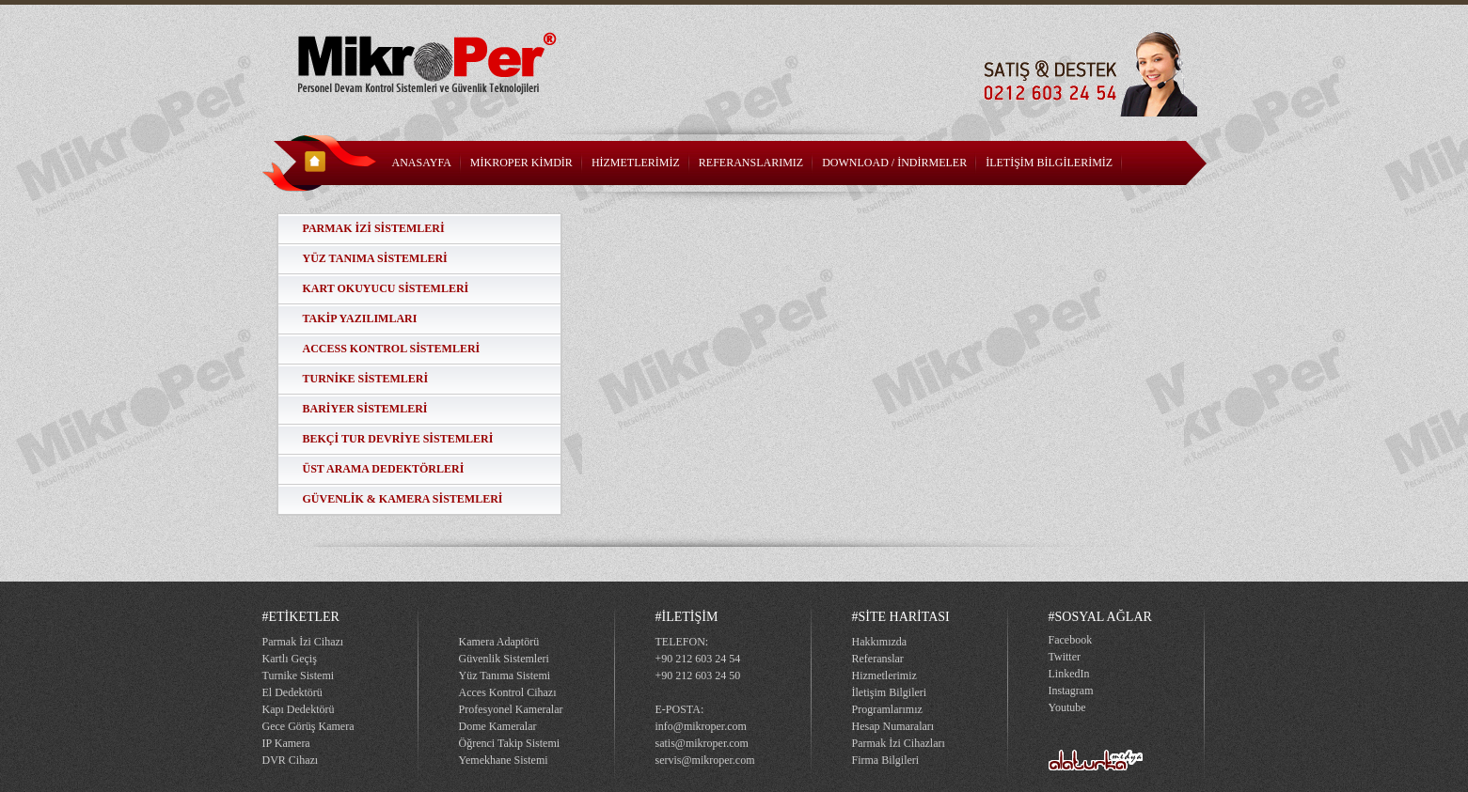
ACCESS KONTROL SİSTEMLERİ (392, 348)
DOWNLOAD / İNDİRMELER (894, 162)
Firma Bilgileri (886, 760)
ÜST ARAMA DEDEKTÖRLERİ (384, 468)
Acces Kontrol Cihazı (508, 692)
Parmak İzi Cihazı (303, 641)
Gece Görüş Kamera (308, 726)
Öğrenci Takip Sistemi (509, 743)
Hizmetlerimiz (884, 675)
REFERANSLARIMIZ (751, 162)
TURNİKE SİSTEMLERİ (366, 378)
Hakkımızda (880, 641)
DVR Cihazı (290, 760)
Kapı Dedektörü (298, 709)
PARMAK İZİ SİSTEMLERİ (374, 228)
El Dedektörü (292, 692)
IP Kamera (286, 743)
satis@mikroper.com (702, 743)
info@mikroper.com (701, 726)
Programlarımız (887, 709)
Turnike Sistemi (298, 675)
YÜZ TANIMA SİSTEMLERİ (375, 258)
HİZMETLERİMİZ (636, 162)
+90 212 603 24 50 (698, 675)
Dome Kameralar (498, 726)
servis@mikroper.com (705, 760)
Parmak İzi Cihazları (898, 743)
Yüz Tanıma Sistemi (505, 675)
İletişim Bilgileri (889, 692)
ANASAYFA (421, 162)
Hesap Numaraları (893, 726)
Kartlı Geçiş (289, 658)
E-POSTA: (679, 709)
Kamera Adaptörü (499, 641)
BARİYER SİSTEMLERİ (365, 408)
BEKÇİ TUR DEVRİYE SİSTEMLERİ (398, 438)
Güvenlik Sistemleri (504, 658)
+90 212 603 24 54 (698, 658)
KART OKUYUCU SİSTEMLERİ (386, 288)
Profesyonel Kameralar (511, 709)
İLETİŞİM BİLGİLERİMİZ (1049, 162)
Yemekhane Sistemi (503, 760)
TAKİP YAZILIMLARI (360, 318)
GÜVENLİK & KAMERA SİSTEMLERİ (403, 498)
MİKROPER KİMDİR (521, 162)
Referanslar (878, 658)
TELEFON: (682, 641)
